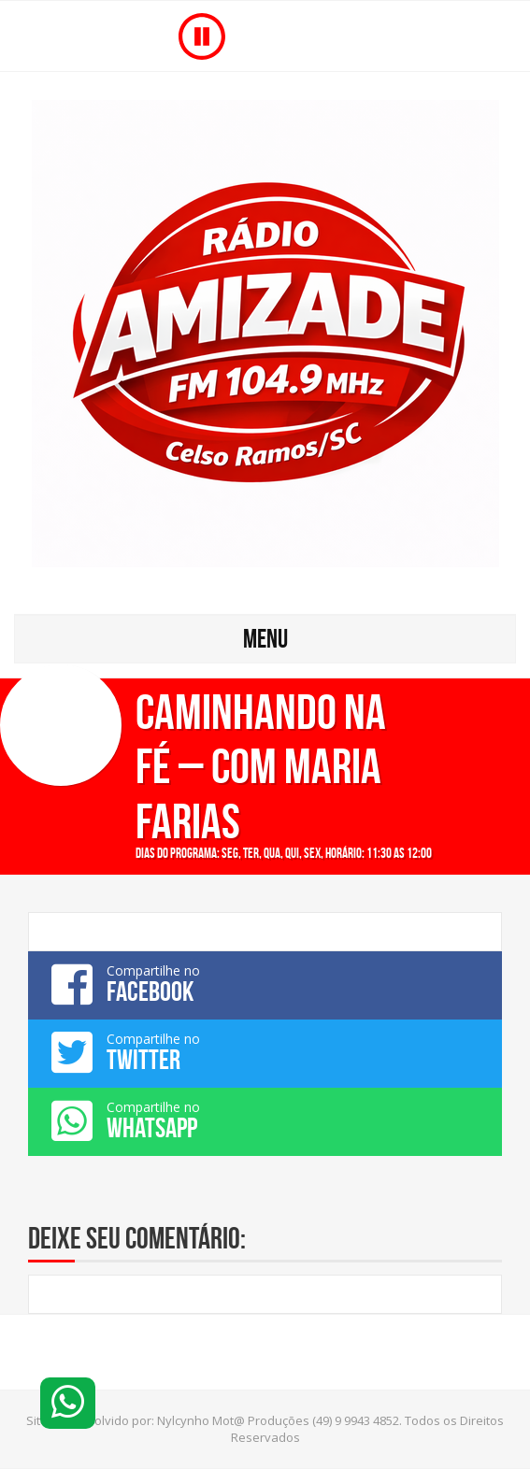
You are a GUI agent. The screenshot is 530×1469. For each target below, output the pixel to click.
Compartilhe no (265, 984)
